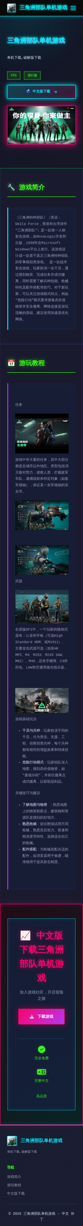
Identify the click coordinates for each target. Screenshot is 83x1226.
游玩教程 (14, 1185)
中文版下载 (16, 1194)
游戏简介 (14, 1177)
